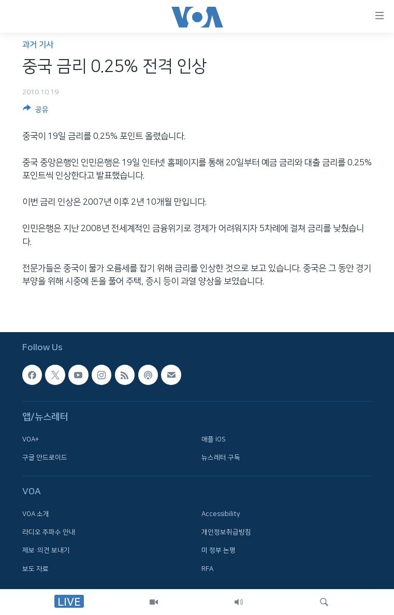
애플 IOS (213, 438)
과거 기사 (37, 44)
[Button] (36, 111)
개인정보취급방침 (226, 532)
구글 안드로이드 (44, 457)
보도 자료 (35, 568)
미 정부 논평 (218, 550)
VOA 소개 (35, 514)
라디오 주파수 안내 (48, 532)
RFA (207, 568)
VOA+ (30, 438)
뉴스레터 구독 (220, 457)
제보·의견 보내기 (46, 550)
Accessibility (220, 514)
